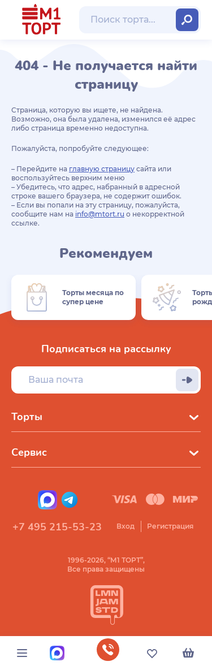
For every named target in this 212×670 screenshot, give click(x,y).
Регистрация (170, 526)
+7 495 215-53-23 (57, 527)
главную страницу (102, 169)
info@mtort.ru (99, 214)
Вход (125, 526)
